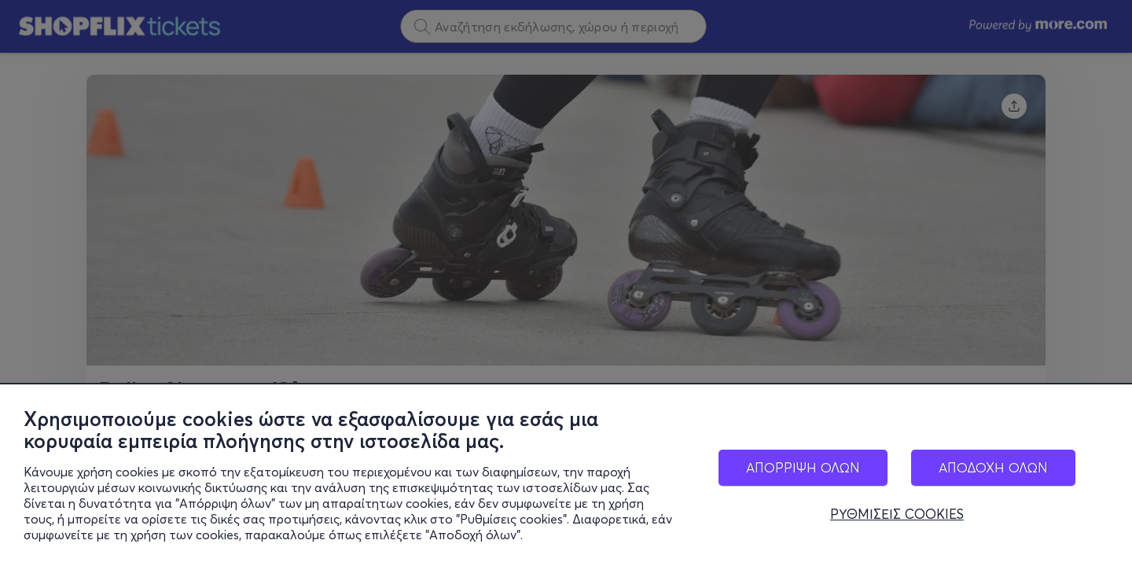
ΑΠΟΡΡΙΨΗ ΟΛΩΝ (803, 467)
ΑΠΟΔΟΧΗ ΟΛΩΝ (993, 467)
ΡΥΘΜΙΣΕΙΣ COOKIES (897, 514)
